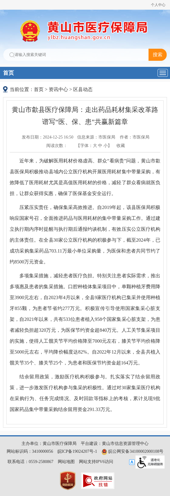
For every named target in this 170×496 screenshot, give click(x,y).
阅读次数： (56, 145)
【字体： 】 (94, 145)
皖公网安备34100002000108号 (132, 451)
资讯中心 (58, 89)
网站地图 (66, 461)
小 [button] (105, 145)
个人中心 (158, 5)
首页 (8, 73)
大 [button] (95, 145)
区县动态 (83, 89)
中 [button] (100, 145)
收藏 (120, 145)
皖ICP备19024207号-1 (77, 451)
